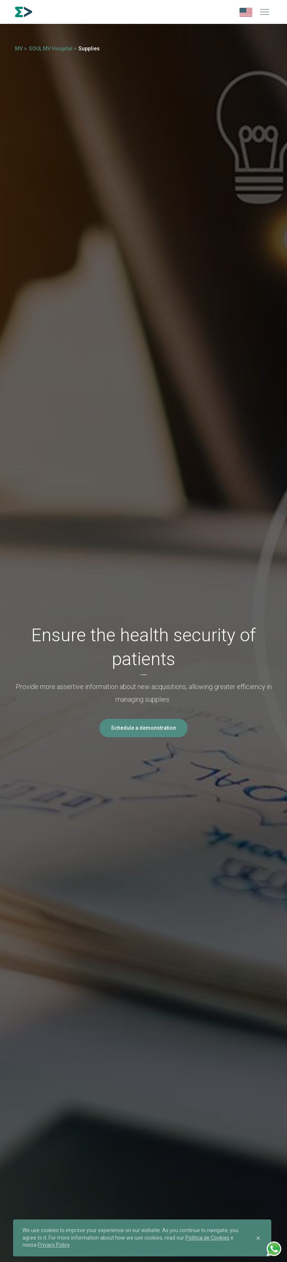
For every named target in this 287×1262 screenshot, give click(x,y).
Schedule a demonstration (143, 728)
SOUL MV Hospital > (53, 49)
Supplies (89, 49)
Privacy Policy (54, 1245)
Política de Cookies (207, 1238)
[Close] (258, 1238)
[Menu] (264, 11)
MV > (21, 49)
